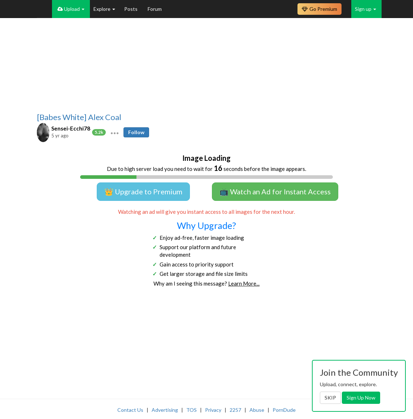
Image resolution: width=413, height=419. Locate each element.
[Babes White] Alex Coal (79, 117)
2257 (235, 410)
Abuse (256, 410)
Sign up (365, 9)
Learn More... (244, 283)
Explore (104, 9)
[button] (114, 132)
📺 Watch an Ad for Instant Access (275, 191)
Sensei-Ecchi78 (70, 128)
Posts (131, 9)
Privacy (213, 410)
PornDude (284, 410)
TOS (191, 410)
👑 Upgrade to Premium (143, 191)
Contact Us (130, 410)
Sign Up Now (361, 397)
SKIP (330, 397)
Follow (136, 132)
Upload (70, 9)
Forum (155, 9)
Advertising (165, 410)
